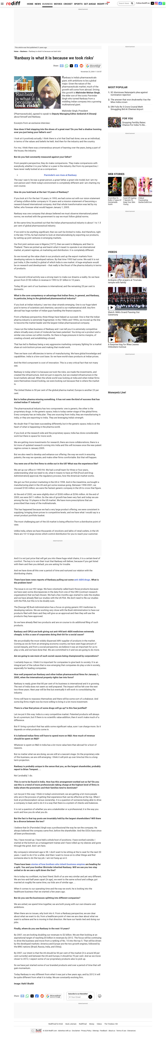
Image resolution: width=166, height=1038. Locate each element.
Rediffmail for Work (56, 1024)
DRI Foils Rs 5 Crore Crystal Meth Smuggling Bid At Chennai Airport (127, 108)
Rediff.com (53, 1031)
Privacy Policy (86, 1031)
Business (23, 51)
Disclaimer (76, 1031)
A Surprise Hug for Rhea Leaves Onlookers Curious (123, 345)
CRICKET (68, 4)
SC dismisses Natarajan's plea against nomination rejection (129, 93)
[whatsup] (164, 3)
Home (16, 51)
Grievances (131, 1031)
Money (91, 1024)
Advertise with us (64, 1031)
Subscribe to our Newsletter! (78, 994)
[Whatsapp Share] (66, 66)
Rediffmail (83, 1024)
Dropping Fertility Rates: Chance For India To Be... (134, 123)
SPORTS (78, 4)
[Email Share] (61, 66)
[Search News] (131, 3)
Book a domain (70, 1024)
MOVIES (58, 4)
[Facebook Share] (76, 66)
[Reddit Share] (80, 66)
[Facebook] (160, 3)
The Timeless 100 (111, 1024)
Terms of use (121, 1031)
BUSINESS (47, 4)
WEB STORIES (116, 174)
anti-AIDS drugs (82, 580)
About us (112, 1031)
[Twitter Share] (71, 66)
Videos (99, 1024)
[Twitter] (152, 3)
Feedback (103, 1031)
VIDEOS (112, 252)
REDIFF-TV (102, 4)
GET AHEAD (90, 4)
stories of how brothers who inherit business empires (58, 864)
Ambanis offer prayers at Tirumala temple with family (124, 281)
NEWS (38, 4)
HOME (30, 4)
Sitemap (96, 1031)
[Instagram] (156, 3)
